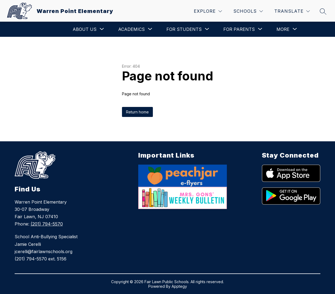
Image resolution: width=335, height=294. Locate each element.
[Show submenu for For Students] (184, 29)
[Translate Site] (292, 11)
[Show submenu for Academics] (131, 29)
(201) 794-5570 (47, 224)
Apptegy (179, 286)
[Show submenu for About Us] (84, 29)
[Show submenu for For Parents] (239, 29)
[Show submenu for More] (282, 29)
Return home (137, 112)
